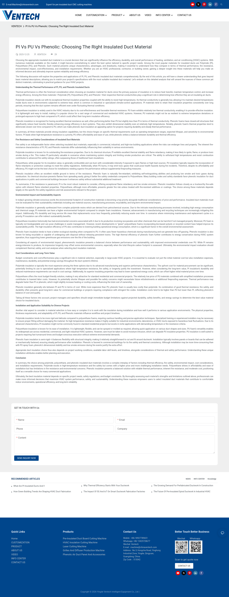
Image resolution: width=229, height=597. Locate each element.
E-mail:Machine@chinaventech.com (24, 4)
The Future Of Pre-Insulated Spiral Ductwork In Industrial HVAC (182, 491)
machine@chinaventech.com (143, 547)
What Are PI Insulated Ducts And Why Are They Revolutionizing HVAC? (29, 486)
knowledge (212, 479)
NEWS (188, 479)
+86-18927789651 (139, 538)
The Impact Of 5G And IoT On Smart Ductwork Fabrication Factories (114, 491)
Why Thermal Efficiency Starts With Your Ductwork (106, 485)
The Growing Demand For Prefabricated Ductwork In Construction (183, 485)
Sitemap (144, 592)
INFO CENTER (199, 479)
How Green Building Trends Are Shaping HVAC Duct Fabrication (42, 491)
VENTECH (16, 26)
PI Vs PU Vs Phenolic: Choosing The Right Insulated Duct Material (59, 26)
